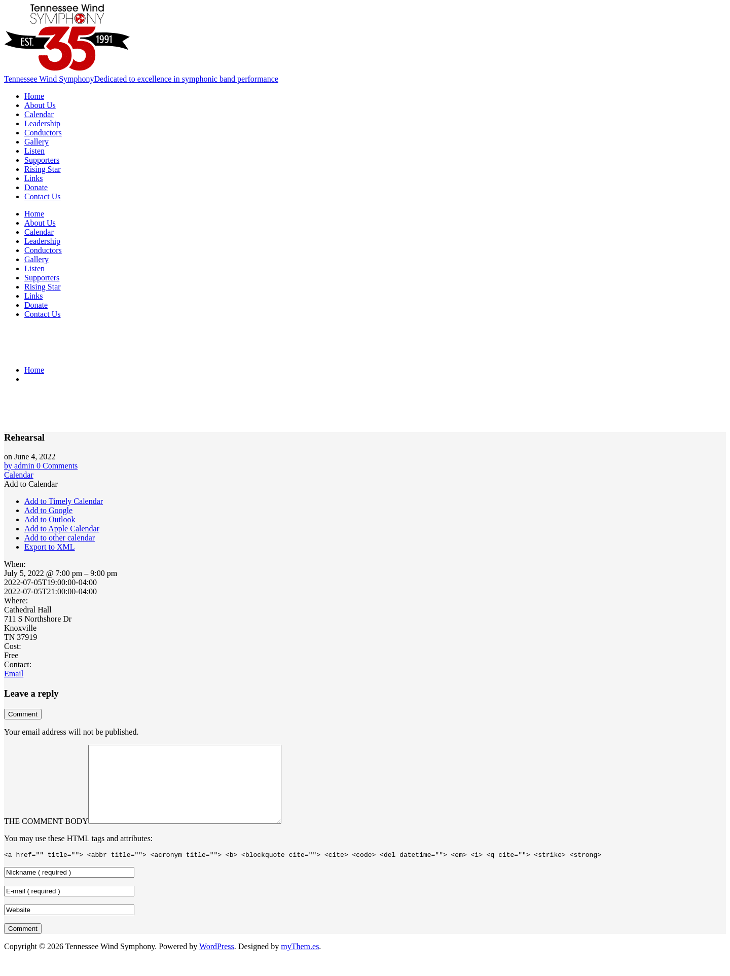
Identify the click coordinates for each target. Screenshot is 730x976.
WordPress (216, 963)
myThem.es (300, 963)
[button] (31, 484)
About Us (40, 105)
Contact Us (42, 196)
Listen (34, 151)
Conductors (43, 132)
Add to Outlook (49, 519)
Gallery (36, 141)
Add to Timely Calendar (63, 501)
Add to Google (48, 510)
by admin (20, 465)
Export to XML (49, 547)
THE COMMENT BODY (46, 836)
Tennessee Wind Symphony (49, 79)
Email (13, 673)
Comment (23, 714)
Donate (36, 187)
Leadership (42, 123)
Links (33, 178)
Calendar (39, 114)
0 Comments (57, 465)
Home (34, 96)
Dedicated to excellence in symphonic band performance (186, 79)
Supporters (41, 160)
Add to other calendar (59, 537)
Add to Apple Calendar (61, 528)
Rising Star (42, 169)
